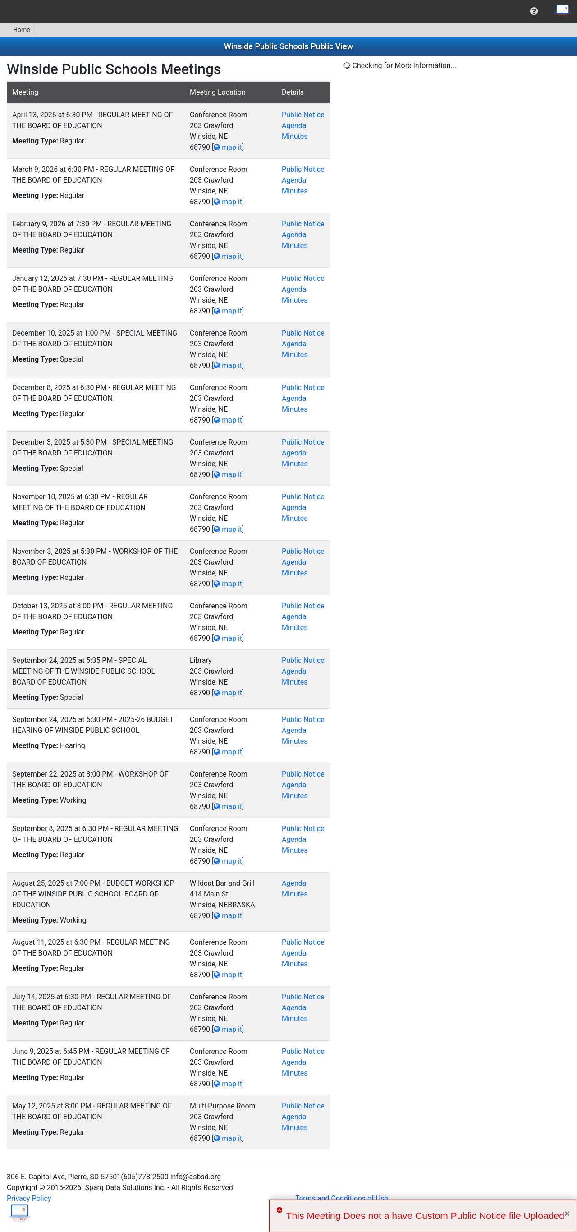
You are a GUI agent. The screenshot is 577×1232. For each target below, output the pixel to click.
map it (228, 147)
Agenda (294, 125)
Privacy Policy (29, 1198)
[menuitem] (533, 11)
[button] (534, 11)
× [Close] (567, 1213)
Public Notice (303, 114)
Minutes (295, 136)
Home (17, 29)
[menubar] (288, 11)
